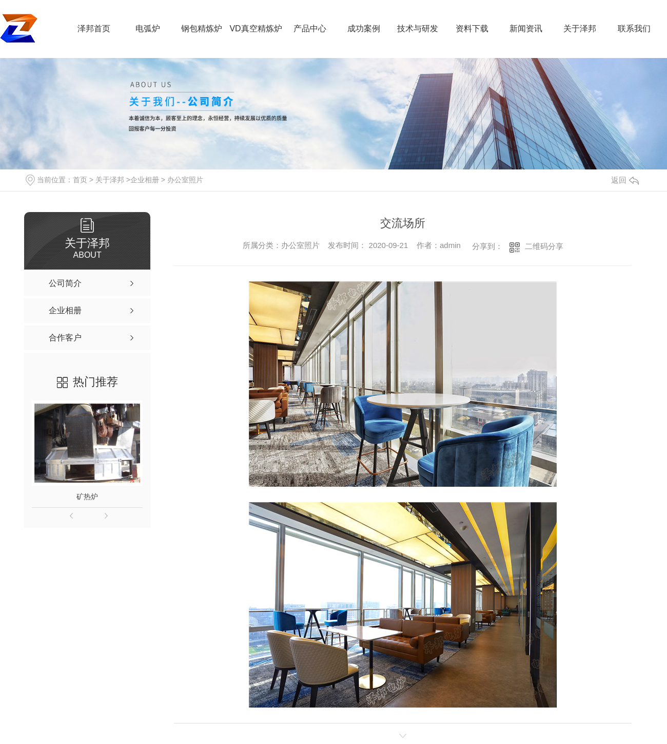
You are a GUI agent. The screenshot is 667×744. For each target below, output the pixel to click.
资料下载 (472, 28)
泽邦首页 (93, 28)
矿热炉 (87, 496)
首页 (80, 180)
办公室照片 (185, 180)
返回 (625, 180)
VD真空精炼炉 (255, 28)
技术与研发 (417, 28)
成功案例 (363, 28)
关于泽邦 (579, 28)
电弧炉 (147, 28)
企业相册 (144, 180)
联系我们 (634, 28)
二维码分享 (544, 246)
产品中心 (309, 28)
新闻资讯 (525, 28)
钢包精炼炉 (201, 28)
